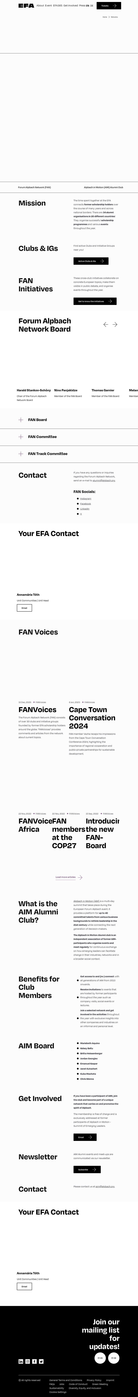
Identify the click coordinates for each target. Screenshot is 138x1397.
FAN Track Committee (47, 453)
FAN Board (37, 419)
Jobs (62, 1384)
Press (82, 5)
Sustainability (56, 1388)
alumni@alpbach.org (104, 480)
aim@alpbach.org (105, 1186)
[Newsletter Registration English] (100, 1358)
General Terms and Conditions (65, 1380)
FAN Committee (42, 436)
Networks (114, 17)
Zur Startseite (26, 6)
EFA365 (57, 5)
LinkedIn (84, 508)
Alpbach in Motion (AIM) (87, 901)
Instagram (85, 498)
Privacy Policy (94, 1380)
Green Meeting (100, 1384)
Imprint (110, 1380)
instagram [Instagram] (27, 1361)
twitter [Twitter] (41, 1361)
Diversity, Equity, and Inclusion (85, 1388)
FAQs (52, 1384)
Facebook (85, 503)
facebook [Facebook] (34, 1361)
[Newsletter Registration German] (114, 1358)
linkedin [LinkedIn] (21, 1361)
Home (105, 17)
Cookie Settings (57, 1392)
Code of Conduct (78, 1384)
